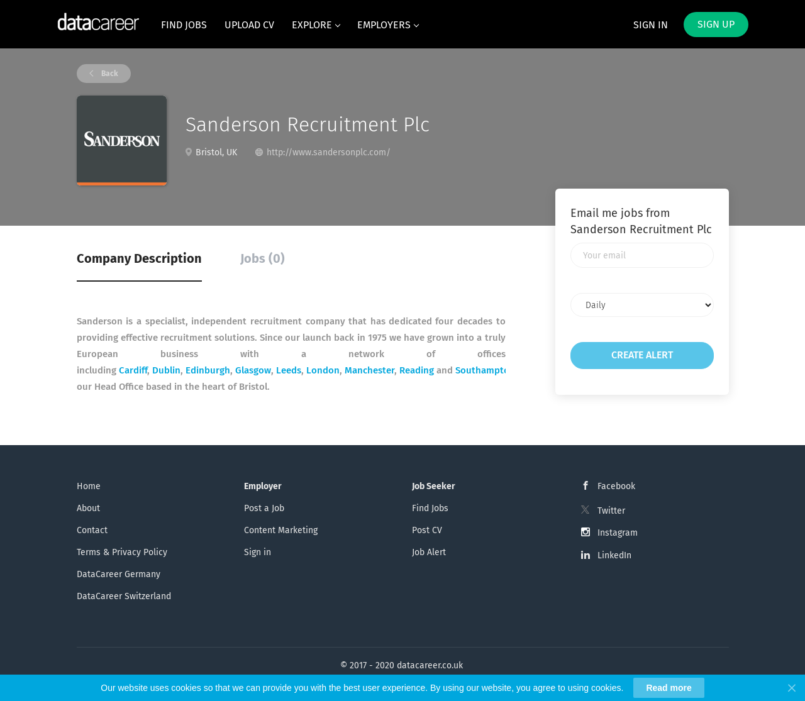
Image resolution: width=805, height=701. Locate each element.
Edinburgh (208, 370)
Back (108, 73)
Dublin (166, 370)
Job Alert (429, 552)
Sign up (716, 24)
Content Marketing (281, 530)
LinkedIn (614, 555)
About (88, 508)
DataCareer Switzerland (124, 596)
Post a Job (264, 508)
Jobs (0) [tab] (262, 258)
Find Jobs (430, 508)
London (323, 370)
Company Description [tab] (139, 258)
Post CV (427, 530)
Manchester (369, 370)
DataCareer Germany (118, 574)
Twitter (611, 510)
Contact (92, 530)
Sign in (650, 25)
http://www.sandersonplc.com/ (329, 152)
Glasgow (253, 370)
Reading (416, 370)
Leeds (288, 370)
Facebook (616, 486)
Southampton (485, 370)
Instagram (617, 532)
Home (89, 486)
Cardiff (133, 370)
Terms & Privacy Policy (122, 552)
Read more (668, 688)
